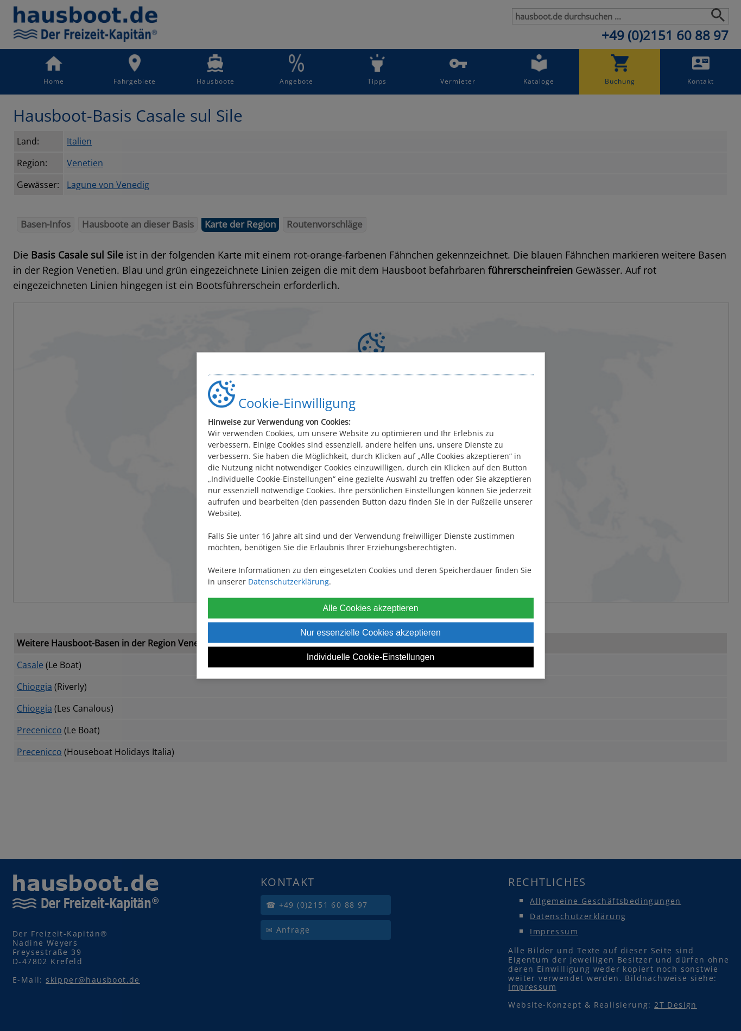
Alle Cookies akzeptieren (370, 607)
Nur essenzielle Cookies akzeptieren (370, 632)
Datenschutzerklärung (288, 581)
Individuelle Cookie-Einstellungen (371, 656)
